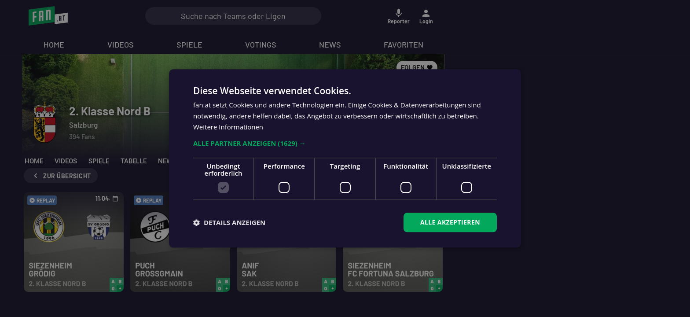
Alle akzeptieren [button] (450, 222)
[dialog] (345, 158)
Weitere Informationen (228, 126)
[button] (345, 143)
